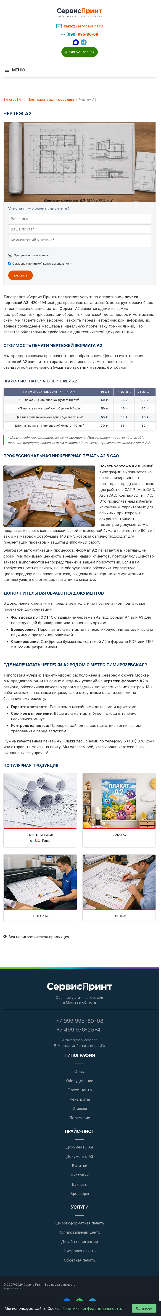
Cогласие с (42, 263)
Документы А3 (79, 1156)
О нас (79, 1071)
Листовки (80, 1175)
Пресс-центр (80, 1090)
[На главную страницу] (79, 987)
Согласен (144, 1308)
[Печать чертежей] (40, 801)
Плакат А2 (119, 834)
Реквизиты (80, 1099)
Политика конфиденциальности (91, 1308)
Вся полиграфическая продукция (36, 936)
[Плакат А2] (119, 801)
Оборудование (79, 1080)
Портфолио (79, 1118)
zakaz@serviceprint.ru (83, 26)
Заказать (20, 275)
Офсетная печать (79, 1260)
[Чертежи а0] (40, 882)
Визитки (79, 1165)
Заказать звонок (81, 51)
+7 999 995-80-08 (79, 1021)
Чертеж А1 (119, 915)
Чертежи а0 (40, 915)
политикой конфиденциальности (50, 263)
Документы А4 (79, 1147)
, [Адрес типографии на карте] (81, 1046)
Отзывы (79, 1108)
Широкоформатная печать (79, 1223)
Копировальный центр (79, 1232)
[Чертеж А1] (119, 882)
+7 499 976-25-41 (79, 1029)
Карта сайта (12, 1288)
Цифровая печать (80, 1250)
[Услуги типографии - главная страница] (80, 13)
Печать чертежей (40, 834)
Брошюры (79, 1193)
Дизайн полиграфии (79, 1241)
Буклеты (79, 1184)
